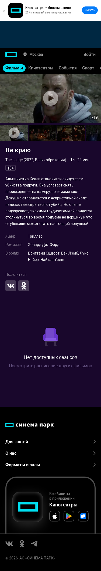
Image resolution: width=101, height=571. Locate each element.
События (68, 68)
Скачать (90, 10)
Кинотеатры (40, 68)
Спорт (88, 68)
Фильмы (14, 68)
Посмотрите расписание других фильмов (50, 365)
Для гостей (50, 441)
